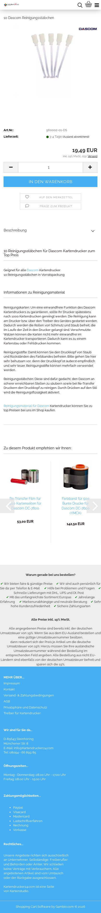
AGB (7, 701)
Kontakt (9, 689)
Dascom (33, 270)
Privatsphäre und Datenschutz (25, 707)
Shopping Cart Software (33, 906)
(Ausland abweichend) (76, 136)
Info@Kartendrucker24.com (33, 748)
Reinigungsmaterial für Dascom (26, 406)
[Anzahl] (50, 167)
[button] (11, 167)
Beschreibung (15, 230)
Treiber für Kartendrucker (22, 713)
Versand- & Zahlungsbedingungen (29, 695)
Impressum (12, 683)
